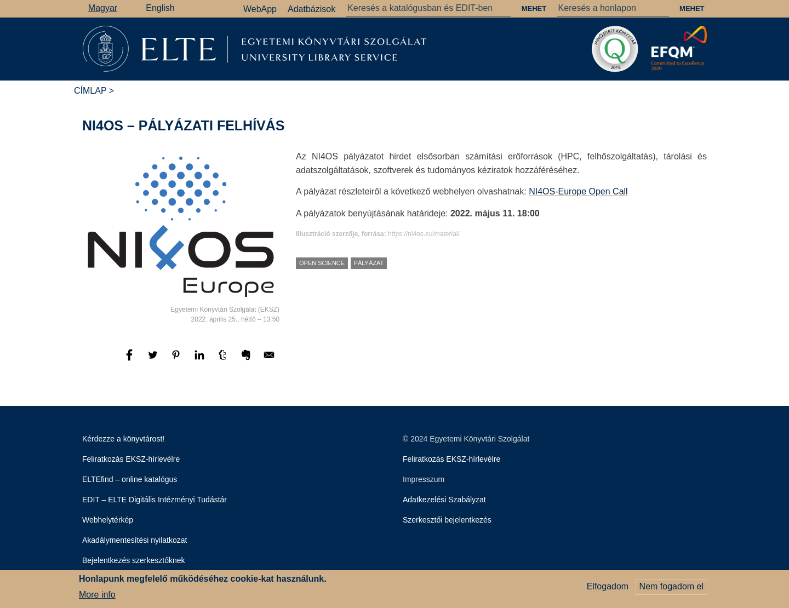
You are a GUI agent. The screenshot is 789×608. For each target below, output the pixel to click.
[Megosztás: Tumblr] (223, 360)
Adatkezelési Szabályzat (444, 499)
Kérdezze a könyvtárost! (123, 438)
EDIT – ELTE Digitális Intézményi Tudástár (154, 499)
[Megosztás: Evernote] (247, 360)
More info (97, 595)
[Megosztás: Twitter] (154, 360)
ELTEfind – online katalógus (129, 479)
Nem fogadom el (671, 588)
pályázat (369, 263)
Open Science (322, 263)
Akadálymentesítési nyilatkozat (134, 540)
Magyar (102, 8)
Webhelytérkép (107, 519)
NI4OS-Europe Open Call (578, 191)
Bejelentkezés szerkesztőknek (133, 560)
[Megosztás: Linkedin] (200, 360)
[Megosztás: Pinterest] (177, 360)
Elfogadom (608, 588)
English (160, 8)
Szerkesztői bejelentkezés (447, 519)
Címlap (90, 90)
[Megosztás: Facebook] (130, 360)
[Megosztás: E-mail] (269, 360)
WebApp (260, 9)
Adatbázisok (311, 9)
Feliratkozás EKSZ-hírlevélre (131, 459)
